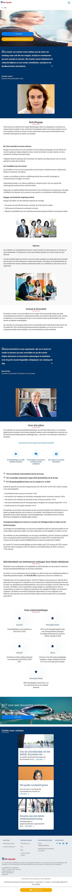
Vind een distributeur (9, 846)
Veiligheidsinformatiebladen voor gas (44, 849)
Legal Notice (39, 882)
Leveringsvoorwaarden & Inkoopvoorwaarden (19, 882)
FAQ (22, 846)
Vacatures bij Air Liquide (25, 854)
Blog (22, 850)
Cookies (47, 882)
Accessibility (36, 884)
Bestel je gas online (8, 843)
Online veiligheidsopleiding (43, 844)
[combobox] (69, 3)
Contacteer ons (25, 843)
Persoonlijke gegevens (59, 882)
